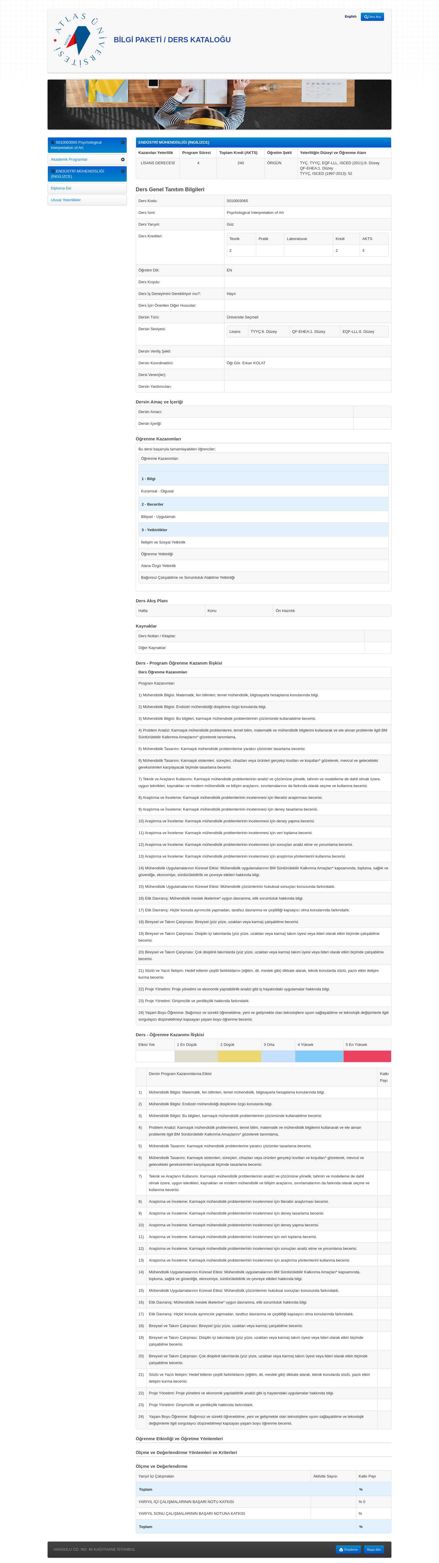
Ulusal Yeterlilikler (66, 200)
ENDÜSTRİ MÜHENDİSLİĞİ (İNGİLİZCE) (77, 174)
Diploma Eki (61, 188)
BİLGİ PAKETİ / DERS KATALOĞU (142, 40)
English (350, 16)
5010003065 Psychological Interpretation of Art (76, 145)
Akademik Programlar (69, 159)
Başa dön (374, 1549)
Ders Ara (372, 17)
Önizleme (348, 1550)
